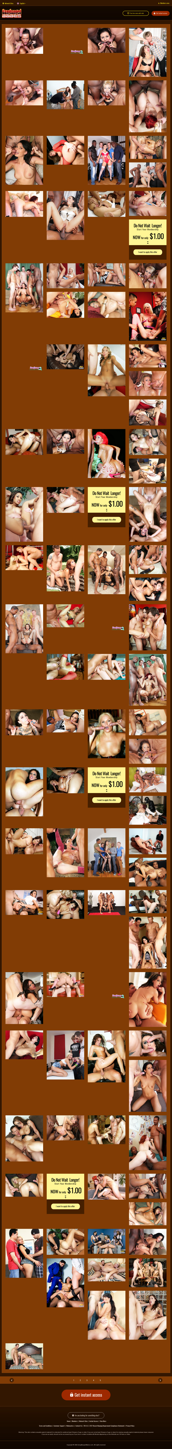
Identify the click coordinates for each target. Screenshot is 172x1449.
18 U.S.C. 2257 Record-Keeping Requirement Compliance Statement (104, 1425)
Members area (164, 3)
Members (75, 1421)
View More (103, 1421)
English (22, 3)
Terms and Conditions (45, 1425)
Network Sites (9, 3)
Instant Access (93, 1421)
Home (68, 1421)
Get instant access (161, 13)
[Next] (160, 1380)
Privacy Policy (130, 1425)
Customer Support (59, 1425)
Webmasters (70, 1425)
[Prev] (12, 1380)
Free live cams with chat (137, 13)
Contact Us (78, 1425)
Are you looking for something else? (87, 1415)
